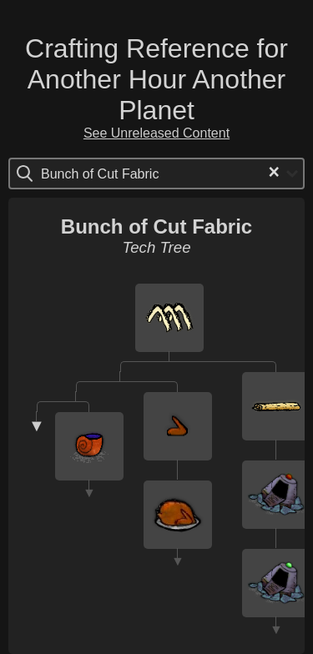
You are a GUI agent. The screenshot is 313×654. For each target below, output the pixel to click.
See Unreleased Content (156, 133)
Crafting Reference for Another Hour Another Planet (156, 79)
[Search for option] (111, 173)
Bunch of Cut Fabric (156, 226)
